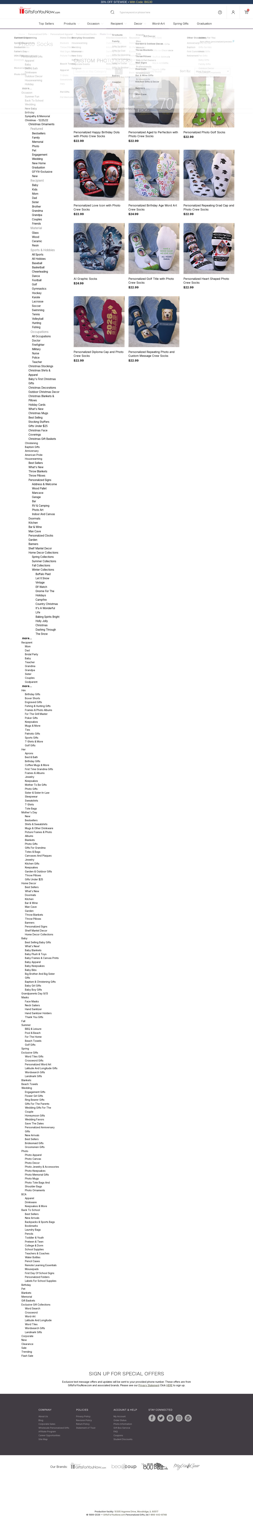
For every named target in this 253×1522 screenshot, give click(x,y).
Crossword (31, 1312)
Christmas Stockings (40, 366)
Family (36, 137)
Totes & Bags (32, 851)
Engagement (39, 155)
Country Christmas (46, 604)
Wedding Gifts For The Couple (38, 1109)
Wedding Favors (34, 1119)
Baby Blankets (33, 950)
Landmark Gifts (33, 1076)
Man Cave (34, 531)
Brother (36, 206)
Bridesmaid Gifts (34, 1143)
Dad (34, 198)
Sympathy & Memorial (37, 116)
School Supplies (34, 1249)
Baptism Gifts (32, 446)
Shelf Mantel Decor (40, 548)
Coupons (118, 1435)
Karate (36, 297)
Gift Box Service (121, 1428)
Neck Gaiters (32, 1005)
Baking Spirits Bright (47, 616)
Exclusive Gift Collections (35, 1304)
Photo (35, 146)
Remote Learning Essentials (41, 1265)
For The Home (33, 1036)
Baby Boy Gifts (33, 989)
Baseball (37, 263)
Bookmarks (31, 1225)
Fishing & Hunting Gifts (38, 706)
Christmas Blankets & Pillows (41, 398)
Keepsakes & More (36, 1206)
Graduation (204, 23)
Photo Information (122, 1424)
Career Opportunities (49, 1435)
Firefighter (38, 345)
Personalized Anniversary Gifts (40, 1129)
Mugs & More (32, 725)
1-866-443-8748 (158, 1514)
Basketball (38, 267)
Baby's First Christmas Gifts (42, 381)
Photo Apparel (33, 1154)
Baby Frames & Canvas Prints (42, 958)
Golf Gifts (30, 745)
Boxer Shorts (32, 698)
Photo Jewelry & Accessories (42, 1166)
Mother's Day (29, 812)
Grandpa (37, 215)
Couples (37, 219)
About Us (43, 1416)
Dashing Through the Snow (45, 632)
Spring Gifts (181, 23)
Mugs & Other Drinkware (39, 828)
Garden (32, 540)
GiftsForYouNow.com (114, 1514)
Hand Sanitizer (33, 1009)
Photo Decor (32, 1162)
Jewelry (29, 777)
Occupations (39, 332)
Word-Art (158, 23)
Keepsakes (31, 721)
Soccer (36, 306)
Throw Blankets (37, 471)
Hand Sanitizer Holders (38, 1013)
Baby (28, 64)
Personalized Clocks (40, 535)
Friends (36, 223)
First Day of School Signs (39, 1273)
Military (36, 349)
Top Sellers (46, 23)
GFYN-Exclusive (42, 172)
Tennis (36, 314)
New (35, 176)
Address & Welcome (44, 484)
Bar (34, 501)
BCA (23, 1194)
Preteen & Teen (34, 1241)
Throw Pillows (36, 475)
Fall (23, 1021)
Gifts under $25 (38, 426)
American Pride (34, 454)
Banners (33, 544)
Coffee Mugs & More (37, 765)
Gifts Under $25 (34, 879)
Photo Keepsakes (35, 1170)
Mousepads (32, 1269)
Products (70, 23)
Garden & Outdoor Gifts (38, 871)
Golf (34, 284)
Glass (35, 232)
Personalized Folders (37, 1276)
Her (23, 749)
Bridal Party (31, 654)
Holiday (29, 84)
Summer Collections (44, 561)
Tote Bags (31, 808)
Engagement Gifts (35, 1091)
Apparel (29, 60)
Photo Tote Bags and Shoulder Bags (37, 1184)
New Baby (31, 108)
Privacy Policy (83, 1416)
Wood (35, 237)
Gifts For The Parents (37, 1103)
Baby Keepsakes (35, 966)
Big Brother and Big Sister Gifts (40, 975)
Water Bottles (32, 1257)
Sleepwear (31, 796)
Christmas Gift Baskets (42, 439)
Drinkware (31, 72)
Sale (24, 1347)
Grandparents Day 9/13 (34, 993)
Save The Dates (34, 1123)
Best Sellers (35, 463)
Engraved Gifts (33, 702)
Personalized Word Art (38, 1064)
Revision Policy (84, 1420)
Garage (36, 497)
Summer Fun (32, 96)
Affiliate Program (47, 1431)
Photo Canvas (33, 1158)
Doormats (34, 518)
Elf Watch (41, 587)
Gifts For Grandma (35, 847)
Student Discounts (122, 1439)
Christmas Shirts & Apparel (39, 372)
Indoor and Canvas (43, 514)
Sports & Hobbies (43, 250)
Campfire (41, 599)
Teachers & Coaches (37, 1253)
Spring (25, 1048)
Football (36, 280)
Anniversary (32, 450)
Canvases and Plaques (38, 855)
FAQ (115, 1431)
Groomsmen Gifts (35, 1147)
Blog (40, 1420)
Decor (138, 23)
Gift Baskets (28, 1300)
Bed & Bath (31, 68)
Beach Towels (33, 1040)
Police (36, 357)
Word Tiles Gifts (34, 1056)
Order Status (119, 1420)
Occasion (93, 23)
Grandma (37, 210)
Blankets (30, 839)
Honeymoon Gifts (35, 1115)
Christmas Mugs (38, 413)
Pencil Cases (32, 1261)
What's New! (32, 946)
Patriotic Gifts (32, 733)
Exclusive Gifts (29, 1052)
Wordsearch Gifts (35, 1072)
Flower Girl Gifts (34, 1095)
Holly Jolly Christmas (41, 623)
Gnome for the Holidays (44, 593)
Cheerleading (40, 271)
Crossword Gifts (34, 1060)
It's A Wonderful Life (45, 610)
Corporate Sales (46, 1424)
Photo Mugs (32, 1178)
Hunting (36, 323)
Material (36, 228)
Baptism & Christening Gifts (40, 981)
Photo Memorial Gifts (37, 1174)
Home (22, 34)
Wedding (30, 104)
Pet (34, 150)
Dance (36, 276)
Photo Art (37, 510)
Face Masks (32, 1001)
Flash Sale (27, 1355)
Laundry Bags (33, 1229)
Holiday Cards (37, 404)
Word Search (32, 1308)
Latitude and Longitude (38, 1320)
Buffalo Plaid (43, 574)
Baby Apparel (33, 962)
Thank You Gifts (34, 1017)
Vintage (40, 582)
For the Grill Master (36, 714)
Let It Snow (42, 578)
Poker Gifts (31, 717)
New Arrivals (32, 1135)
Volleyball (37, 318)
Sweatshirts (31, 800)
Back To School (34, 100)
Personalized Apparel (61, 34)
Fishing (36, 327)
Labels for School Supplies (40, 1280)
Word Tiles (31, 1324)
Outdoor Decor (34, 76)
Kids (34, 189)
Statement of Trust (85, 1428)
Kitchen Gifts (32, 863)
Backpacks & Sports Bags (40, 1221)
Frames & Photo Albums (38, 710)
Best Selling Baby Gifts (38, 942)
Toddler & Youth (34, 1237)
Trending (26, 1351)
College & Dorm (34, 1245)
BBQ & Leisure (33, 1029)
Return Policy (83, 1424)
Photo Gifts (31, 788)
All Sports (37, 254)
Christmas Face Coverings (37, 432)
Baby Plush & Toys (36, 954)
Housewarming (33, 80)
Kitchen (33, 522)
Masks (25, 997)
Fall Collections (41, 565)
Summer (26, 1024)
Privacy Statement (148, 1385)
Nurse (35, 353)
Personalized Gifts (37, 34)
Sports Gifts (31, 737)
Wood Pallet (39, 488)
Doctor (36, 340)
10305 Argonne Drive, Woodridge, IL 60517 (136, 1511)
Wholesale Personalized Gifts (53, 1428)
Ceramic (37, 241)
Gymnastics (39, 289)
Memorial (37, 142)
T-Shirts (29, 804)
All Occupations (41, 336)
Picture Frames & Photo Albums (38, 834)
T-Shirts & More (34, 741)
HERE (169, 1385)
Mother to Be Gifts (36, 784)
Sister (35, 202)
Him (23, 690)
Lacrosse (37, 301)
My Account (119, 1416)
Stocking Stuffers (38, 421)
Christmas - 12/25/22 (36, 120)
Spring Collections (43, 557)
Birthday (29, 112)
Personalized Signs (39, 480)
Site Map (43, 1439)
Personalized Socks (86, 34)
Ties (27, 729)
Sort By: (185, 71)
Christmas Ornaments (41, 124)
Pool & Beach (33, 1032)
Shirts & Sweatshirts (36, 824)
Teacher (37, 362)
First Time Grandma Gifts (39, 769)
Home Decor (28, 883)
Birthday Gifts (32, 694)
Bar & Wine (35, 527)
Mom (35, 193)
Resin (35, 245)
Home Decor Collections (43, 552)
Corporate (27, 1336)
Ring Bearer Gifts (34, 1099)
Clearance (27, 1343)
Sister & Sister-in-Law (37, 792)
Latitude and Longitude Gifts (41, 1068)
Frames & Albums (35, 772)
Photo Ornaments (35, 1190)
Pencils (29, 1233)
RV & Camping (40, 505)
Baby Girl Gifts (33, 985)
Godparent (31, 681)
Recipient (117, 23)
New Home (39, 163)
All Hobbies (39, 259)
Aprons (29, 753)
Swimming (38, 310)
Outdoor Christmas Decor (43, 392)
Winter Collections (43, 570)
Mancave (37, 492)
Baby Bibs (31, 969)
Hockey (37, 293)
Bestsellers (39, 133)
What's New (35, 409)
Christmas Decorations (42, 387)
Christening (31, 443)
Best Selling (35, 417)
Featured (37, 129)
